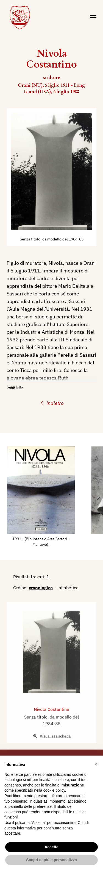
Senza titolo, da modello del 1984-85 (51, 239)
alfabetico (69, 587)
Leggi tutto (15, 387)
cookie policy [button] (54, 790)
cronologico (41, 587)
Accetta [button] (51, 847)
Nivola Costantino (51, 719)
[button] (95, 764)
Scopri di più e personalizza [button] (51, 860)
